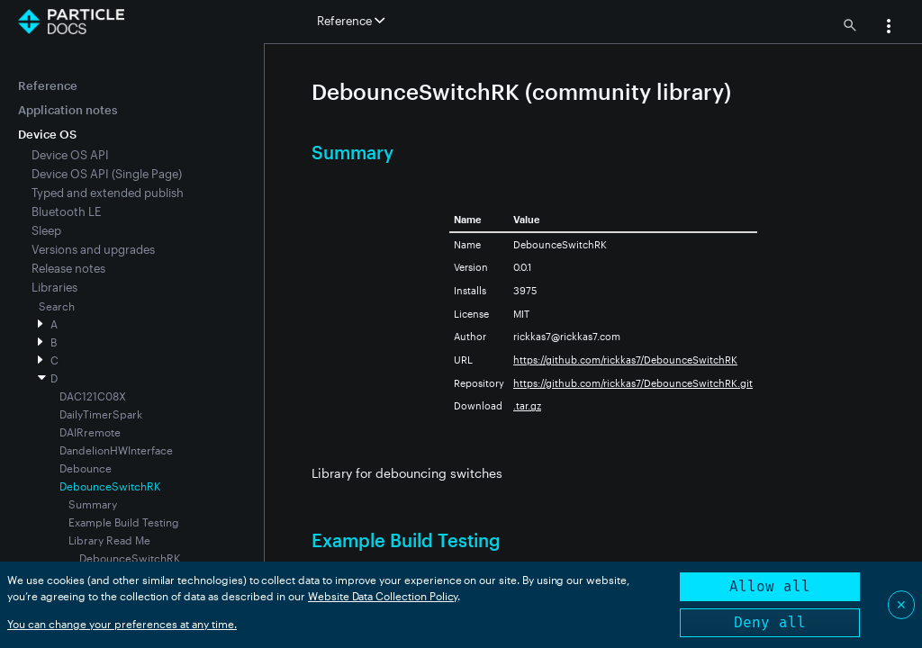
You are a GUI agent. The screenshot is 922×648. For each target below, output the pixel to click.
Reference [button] (350, 21)
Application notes (67, 110)
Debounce (85, 468)
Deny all (770, 622)
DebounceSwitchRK (129, 558)
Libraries (54, 287)
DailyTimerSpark (100, 414)
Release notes (68, 268)
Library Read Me (109, 540)
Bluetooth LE (66, 211)
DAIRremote (90, 432)
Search (57, 306)
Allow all (769, 586)
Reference (47, 85)
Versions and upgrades (93, 249)
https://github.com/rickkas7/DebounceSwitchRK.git (633, 383)
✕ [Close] (901, 604)
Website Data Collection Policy (383, 596)
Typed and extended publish (108, 192)
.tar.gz (527, 405)
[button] (888, 27)
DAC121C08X (92, 396)
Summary (92, 504)
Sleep (46, 230)
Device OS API (70, 155)
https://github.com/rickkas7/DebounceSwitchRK (625, 359)
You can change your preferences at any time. (122, 623)
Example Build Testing (123, 522)
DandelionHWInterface (116, 450)
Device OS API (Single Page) (107, 173)
